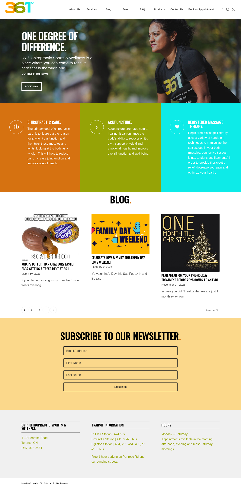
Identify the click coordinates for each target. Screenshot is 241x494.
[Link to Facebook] (222, 9)
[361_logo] (19, 9)
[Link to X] (233, 9)
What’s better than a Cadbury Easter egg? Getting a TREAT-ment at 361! (47, 266)
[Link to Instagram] (227, 9)
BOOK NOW (31, 86)
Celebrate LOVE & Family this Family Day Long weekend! (118, 260)
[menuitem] (74, 9)
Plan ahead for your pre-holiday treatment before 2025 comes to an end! (189, 277)
